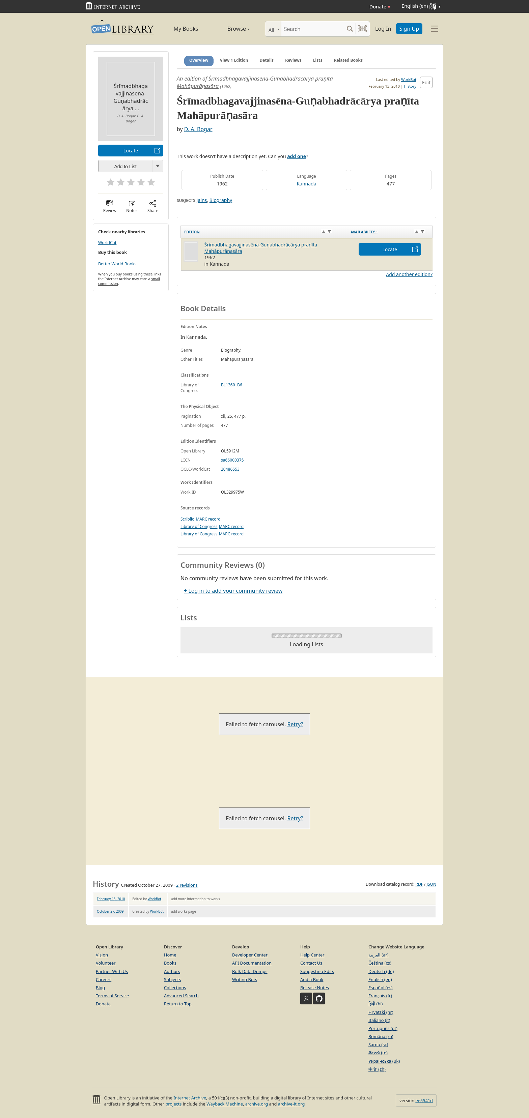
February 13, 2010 (111, 898)
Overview (198, 60)
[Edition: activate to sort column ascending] (264, 232)
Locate (130, 150)
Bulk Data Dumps (250, 971)
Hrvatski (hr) (380, 1012)
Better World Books (117, 264)
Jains (202, 200)
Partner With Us (112, 971)
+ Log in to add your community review (233, 590)
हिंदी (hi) (375, 1004)
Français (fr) (380, 996)
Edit (426, 82)
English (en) (380, 979)
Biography (221, 200)
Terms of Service (112, 996)
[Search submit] (350, 28)
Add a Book (311, 979)
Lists (318, 60)
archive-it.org (291, 1104)
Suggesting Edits (317, 971)
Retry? (295, 724)
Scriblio (187, 519)
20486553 (230, 469)
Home (170, 955)
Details (267, 60)
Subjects (172, 979)
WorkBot (408, 79)
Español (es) (380, 987)
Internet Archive (189, 1098)
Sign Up (409, 28)
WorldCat (107, 242)
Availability (364, 231)
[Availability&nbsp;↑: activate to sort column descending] (390, 232)
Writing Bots (244, 979)
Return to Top (178, 1004)
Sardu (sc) (378, 1044)
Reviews (293, 60)
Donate (380, 6)
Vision (102, 955)
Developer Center (250, 955)
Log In (383, 28)
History (410, 86)
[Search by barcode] (362, 28)
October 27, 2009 (110, 911)
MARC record (208, 519)
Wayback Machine (224, 1104)
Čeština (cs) (379, 963)
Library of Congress (199, 526)
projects (173, 1104)
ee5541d (424, 1100)
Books (170, 963)
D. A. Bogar (198, 129)
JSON (431, 884)
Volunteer (106, 963)
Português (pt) (382, 1028)
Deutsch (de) (381, 971)
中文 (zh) (377, 1069)
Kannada (306, 183)
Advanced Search (181, 996)
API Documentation (252, 963)
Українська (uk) (384, 1061)
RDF (419, 884)
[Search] (312, 28)
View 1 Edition (234, 60)
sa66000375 (232, 460)
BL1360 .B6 (231, 385)
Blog (100, 987)
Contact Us (311, 963)
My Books (186, 28)
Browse (231, 28)
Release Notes (314, 987)
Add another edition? (409, 274)
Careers (103, 979)
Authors (172, 971)
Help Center (312, 955)
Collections (175, 987)
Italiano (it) (379, 1020)
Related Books (348, 60)
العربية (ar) (378, 955)
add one (296, 156)
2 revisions (187, 885)
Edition (192, 231)
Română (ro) (380, 1036)
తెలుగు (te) (378, 1053)
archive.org (256, 1104)
